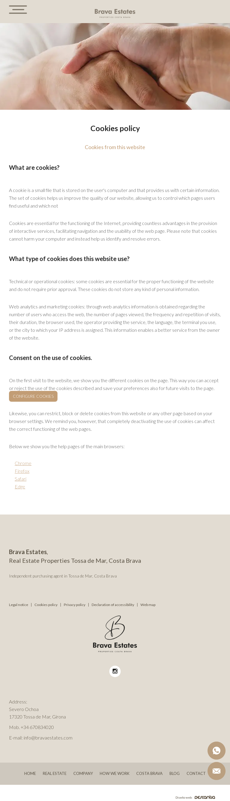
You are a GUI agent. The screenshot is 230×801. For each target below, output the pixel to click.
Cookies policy (46, 605)
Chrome (23, 463)
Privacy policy (74, 605)
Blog (175, 773)
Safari (20, 479)
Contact (196, 773)
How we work (114, 773)
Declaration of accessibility (113, 605)
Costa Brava (149, 773)
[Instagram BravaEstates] (115, 671)
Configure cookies (33, 396)
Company (83, 773)
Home (30, 773)
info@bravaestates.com (48, 737)
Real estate (54, 773)
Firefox (22, 471)
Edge (20, 486)
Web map (147, 605)
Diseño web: (195, 797)
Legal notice (18, 605)
